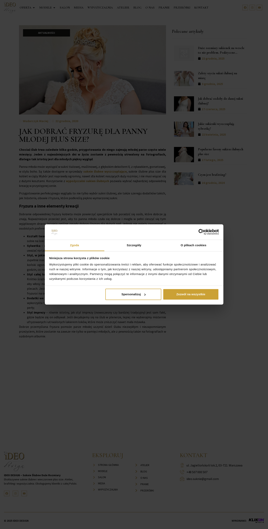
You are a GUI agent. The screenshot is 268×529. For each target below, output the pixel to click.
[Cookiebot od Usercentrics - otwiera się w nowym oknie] (201, 232)
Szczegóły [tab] (134, 245)
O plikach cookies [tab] (193, 245)
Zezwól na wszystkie (190, 294)
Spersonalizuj (133, 294)
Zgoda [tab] (74, 245)
